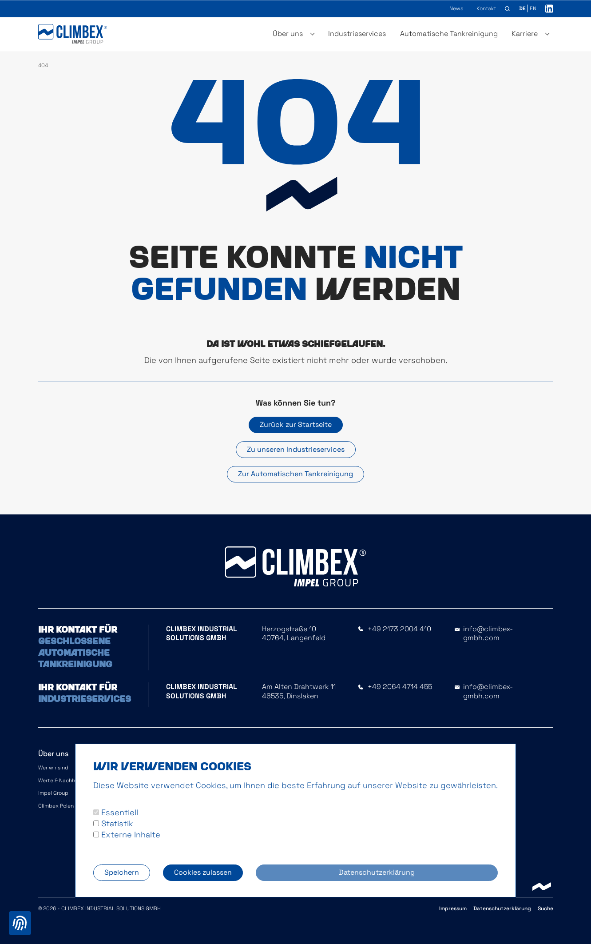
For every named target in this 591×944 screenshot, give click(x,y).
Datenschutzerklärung (377, 872)
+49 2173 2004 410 (399, 629)
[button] (507, 9)
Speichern (121, 872)
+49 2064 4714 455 (400, 686)
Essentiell (115, 812)
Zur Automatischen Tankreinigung (295, 473)
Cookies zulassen (203, 872)
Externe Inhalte (126, 834)
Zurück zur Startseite (296, 424)
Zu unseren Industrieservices (296, 449)
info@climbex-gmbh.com (488, 634)
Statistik (113, 823)
